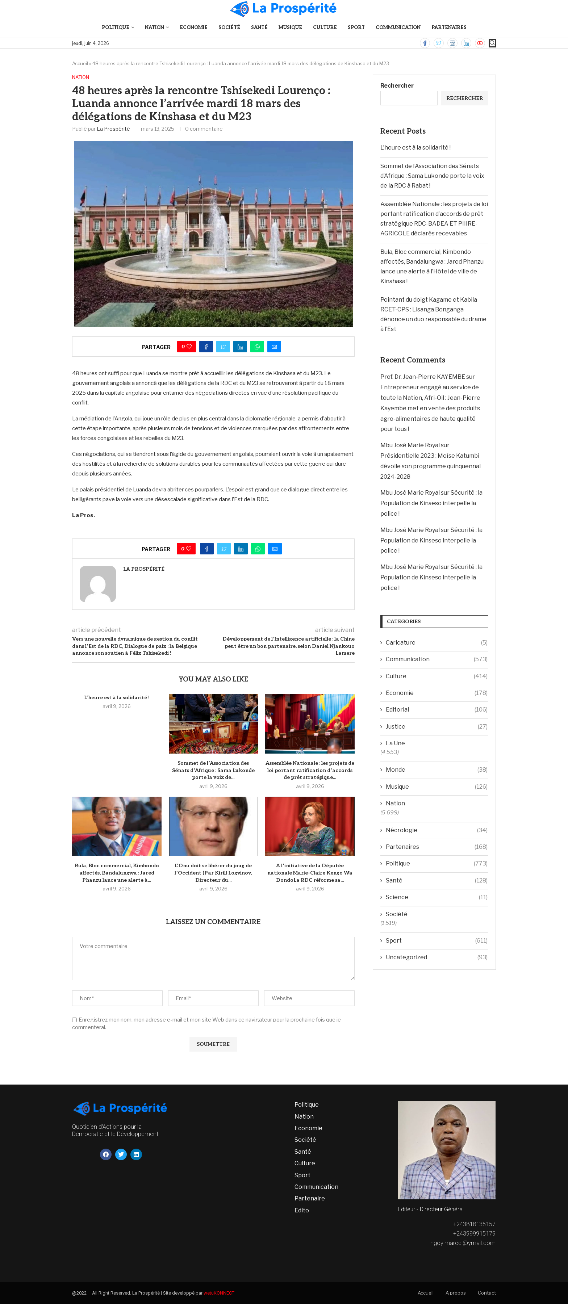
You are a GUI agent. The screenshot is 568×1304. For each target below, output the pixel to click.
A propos (456, 1293)
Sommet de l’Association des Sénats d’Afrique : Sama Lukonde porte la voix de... (213, 770)
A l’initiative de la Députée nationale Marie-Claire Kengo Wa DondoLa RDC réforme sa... (309, 873)
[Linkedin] (466, 43)
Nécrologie (437, 830)
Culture (325, 27)
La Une (395, 743)
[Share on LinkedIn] (240, 346)
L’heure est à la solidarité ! (117, 698)
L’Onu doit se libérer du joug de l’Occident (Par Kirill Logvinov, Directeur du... (213, 873)
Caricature (437, 643)
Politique (115, 27)
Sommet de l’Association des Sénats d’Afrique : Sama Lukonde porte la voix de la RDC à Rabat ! (432, 176)
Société (229, 27)
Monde (437, 770)
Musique (290, 27)
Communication (398, 27)
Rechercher (397, 85)
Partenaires (449, 27)
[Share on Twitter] (223, 346)
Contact (487, 1293)
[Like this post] (189, 346)
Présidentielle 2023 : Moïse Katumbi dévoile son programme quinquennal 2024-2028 (430, 466)
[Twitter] (439, 43)
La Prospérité (113, 129)
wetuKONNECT (219, 1293)
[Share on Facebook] (206, 346)
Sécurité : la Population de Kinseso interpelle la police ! (431, 503)
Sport (356, 27)
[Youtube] (480, 43)
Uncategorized (437, 957)
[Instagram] (452, 43)
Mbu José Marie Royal (410, 445)
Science (437, 897)
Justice (437, 727)
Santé (259, 27)
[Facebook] (425, 43)
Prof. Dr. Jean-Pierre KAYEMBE (422, 376)
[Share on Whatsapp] (257, 346)
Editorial (437, 710)
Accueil (80, 63)
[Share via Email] (274, 346)
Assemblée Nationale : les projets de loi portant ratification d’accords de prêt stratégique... (310, 770)
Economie (194, 27)
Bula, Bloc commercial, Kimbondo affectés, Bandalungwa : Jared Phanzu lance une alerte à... (117, 873)
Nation (154, 27)
